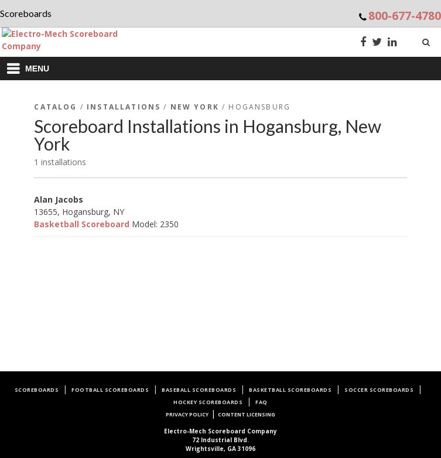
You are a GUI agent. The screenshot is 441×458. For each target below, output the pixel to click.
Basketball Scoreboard (81, 224)
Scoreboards (37, 390)
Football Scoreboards (110, 390)
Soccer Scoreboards (378, 390)
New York (194, 107)
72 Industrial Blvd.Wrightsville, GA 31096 (220, 440)
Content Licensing (246, 414)
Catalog (55, 107)
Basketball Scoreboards (290, 390)
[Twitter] (377, 43)
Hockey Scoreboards (207, 402)
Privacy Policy (187, 414)
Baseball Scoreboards (199, 390)
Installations (123, 107)
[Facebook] (363, 43)
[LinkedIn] (392, 43)
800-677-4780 (404, 15)
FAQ (261, 402)
